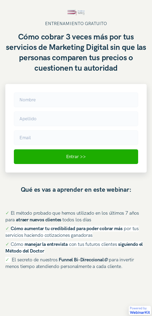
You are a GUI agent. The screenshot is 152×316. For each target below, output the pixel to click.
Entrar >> (76, 156)
